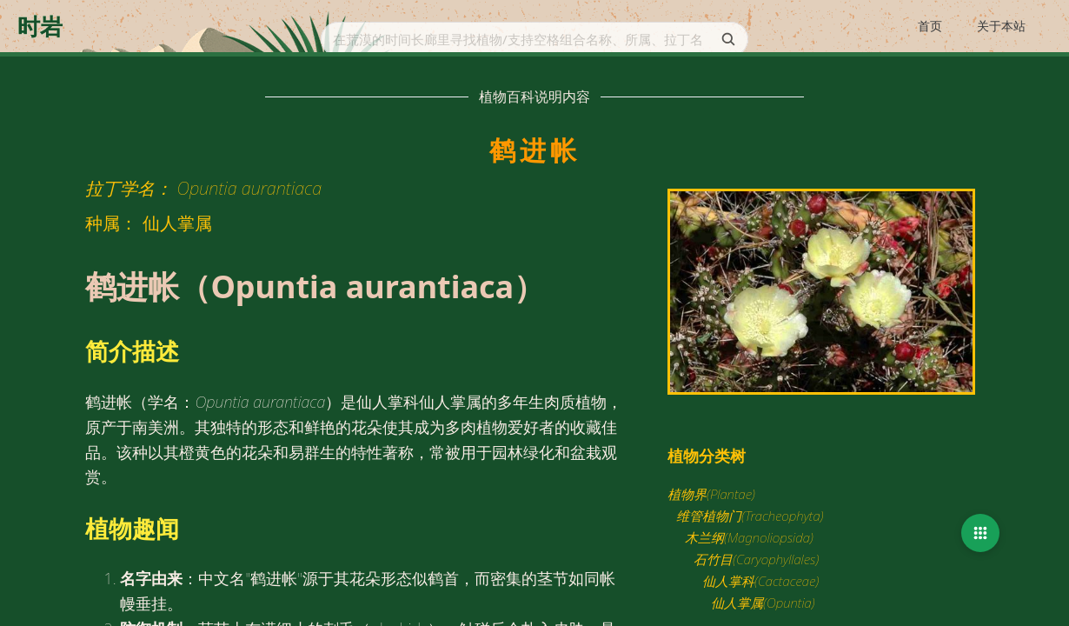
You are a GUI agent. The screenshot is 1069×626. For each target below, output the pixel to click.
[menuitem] (929, 27)
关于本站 (1001, 25)
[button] (980, 533)
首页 (930, 25)
